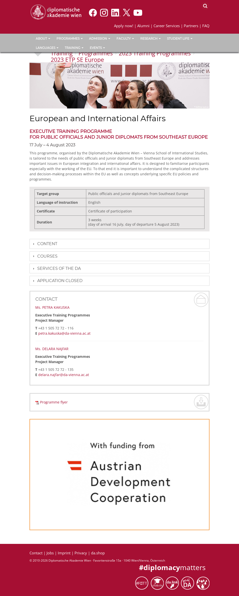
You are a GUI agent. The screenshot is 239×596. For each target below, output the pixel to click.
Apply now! (123, 25)
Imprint (64, 552)
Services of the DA (59, 268)
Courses (47, 256)
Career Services (167, 25)
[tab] (120, 244)
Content (47, 243)
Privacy (80, 552)
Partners (191, 25)
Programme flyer (54, 402)
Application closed (59, 280)
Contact (36, 552)
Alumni (143, 25)
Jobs (50, 552)
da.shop (98, 552)
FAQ (206, 25)
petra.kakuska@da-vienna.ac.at (64, 333)
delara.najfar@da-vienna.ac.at (63, 374)
